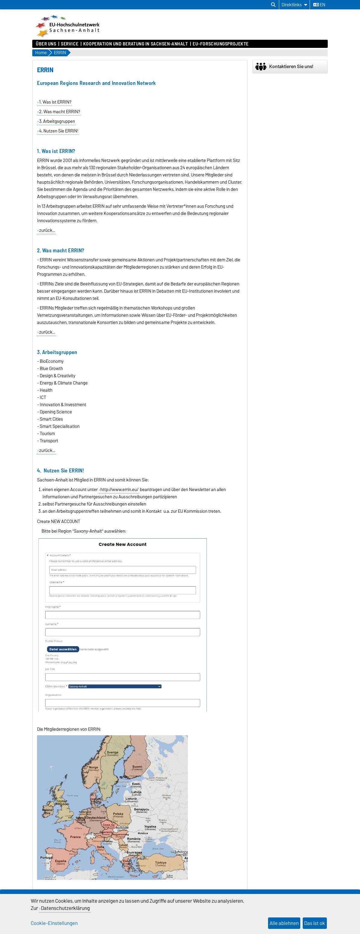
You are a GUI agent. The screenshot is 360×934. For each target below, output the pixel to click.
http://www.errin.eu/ (119, 489)
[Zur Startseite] (68, 36)
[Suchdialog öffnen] (273, 4)
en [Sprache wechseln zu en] (319, 4)
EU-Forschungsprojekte (221, 44)
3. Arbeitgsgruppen (57, 121)
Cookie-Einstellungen (54, 923)
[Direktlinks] (294, 4)
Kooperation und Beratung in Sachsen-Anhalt (135, 44)
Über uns (46, 44)
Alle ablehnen (284, 923)
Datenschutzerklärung (65, 908)
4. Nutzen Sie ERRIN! (58, 131)
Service (69, 44)
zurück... (47, 230)
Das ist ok (314, 923)
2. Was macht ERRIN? (59, 111)
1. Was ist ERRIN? (55, 102)
